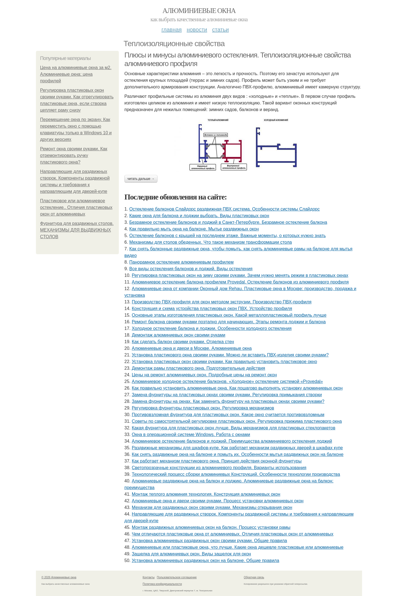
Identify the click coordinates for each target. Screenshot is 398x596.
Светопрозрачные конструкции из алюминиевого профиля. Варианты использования (219, 467)
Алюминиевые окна (199, 11)
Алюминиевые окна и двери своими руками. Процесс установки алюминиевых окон (217, 500)
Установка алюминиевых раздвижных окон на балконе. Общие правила (205, 560)
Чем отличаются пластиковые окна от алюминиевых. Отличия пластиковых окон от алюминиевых (233, 534)
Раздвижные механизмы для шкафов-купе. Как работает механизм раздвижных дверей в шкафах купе (237, 447)
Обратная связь (254, 577)
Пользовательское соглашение (177, 577)
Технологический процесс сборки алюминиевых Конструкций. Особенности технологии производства (236, 474)
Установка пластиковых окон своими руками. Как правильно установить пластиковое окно (224, 361)
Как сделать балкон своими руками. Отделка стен (183, 341)
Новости (197, 30)
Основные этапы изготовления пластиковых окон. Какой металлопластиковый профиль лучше (229, 315)
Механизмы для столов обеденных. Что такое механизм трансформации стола (210, 242)
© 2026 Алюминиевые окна (58, 577)
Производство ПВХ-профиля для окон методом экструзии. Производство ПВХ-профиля (221, 302)
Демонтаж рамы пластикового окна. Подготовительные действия (198, 368)
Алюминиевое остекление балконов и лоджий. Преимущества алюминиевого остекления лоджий (232, 441)
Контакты (149, 577)
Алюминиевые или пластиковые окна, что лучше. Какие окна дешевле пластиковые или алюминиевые (238, 547)
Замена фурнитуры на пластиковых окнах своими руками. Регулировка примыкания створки (227, 394)
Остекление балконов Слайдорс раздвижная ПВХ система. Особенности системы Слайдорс (224, 209)
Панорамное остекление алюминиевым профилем (181, 262)
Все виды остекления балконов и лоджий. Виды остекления (191, 268)
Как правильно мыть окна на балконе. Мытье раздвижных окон (194, 229)
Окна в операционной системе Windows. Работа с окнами (191, 434)
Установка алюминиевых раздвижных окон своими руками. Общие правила (209, 540)
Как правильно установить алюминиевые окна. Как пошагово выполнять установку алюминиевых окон (237, 388)
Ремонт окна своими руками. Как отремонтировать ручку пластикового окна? (73, 155)
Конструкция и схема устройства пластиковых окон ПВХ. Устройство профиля (212, 308)
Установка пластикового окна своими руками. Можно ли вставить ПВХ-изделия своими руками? (230, 355)
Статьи (220, 30)
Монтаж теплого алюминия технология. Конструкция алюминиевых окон (206, 494)
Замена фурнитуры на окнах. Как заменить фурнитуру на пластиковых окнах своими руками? (228, 401)
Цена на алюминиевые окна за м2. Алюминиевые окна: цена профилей (75, 74)
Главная (171, 30)
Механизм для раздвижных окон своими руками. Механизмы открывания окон (212, 507)
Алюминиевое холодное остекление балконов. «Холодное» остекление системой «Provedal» (227, 381)
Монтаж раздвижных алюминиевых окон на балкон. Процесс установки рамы (211, 527)
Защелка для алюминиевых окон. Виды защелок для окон (191, 554)
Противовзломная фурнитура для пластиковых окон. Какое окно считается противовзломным (228, 414)
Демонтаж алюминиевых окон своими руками (178, 335)
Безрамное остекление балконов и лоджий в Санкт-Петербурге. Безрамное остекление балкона (228, 222)
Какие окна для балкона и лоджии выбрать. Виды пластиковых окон (199, 215)
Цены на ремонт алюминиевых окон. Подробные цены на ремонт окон (204, 374)
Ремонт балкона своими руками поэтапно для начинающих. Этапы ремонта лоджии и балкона (229, 321)
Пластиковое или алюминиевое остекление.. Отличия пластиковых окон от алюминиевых (76, 207)
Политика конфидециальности (162, 584)
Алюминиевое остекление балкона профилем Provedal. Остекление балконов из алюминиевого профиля (240, 282)
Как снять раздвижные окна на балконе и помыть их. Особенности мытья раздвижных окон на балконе (238, 454)
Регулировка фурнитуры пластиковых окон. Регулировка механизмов (203, 408)
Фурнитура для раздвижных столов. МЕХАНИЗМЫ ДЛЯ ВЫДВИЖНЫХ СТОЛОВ (77, 230)
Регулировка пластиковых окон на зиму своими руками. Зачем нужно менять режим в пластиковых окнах (240, 275)
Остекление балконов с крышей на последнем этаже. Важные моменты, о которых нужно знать (227, 235)
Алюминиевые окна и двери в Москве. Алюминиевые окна (192, 348)
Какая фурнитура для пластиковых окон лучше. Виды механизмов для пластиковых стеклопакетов (234, 428)
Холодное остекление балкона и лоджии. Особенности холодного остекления (212, 328)
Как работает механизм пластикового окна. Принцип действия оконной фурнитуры (217, 461)
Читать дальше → (141, 179)
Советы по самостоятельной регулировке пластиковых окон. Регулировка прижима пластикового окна (237, 421)
